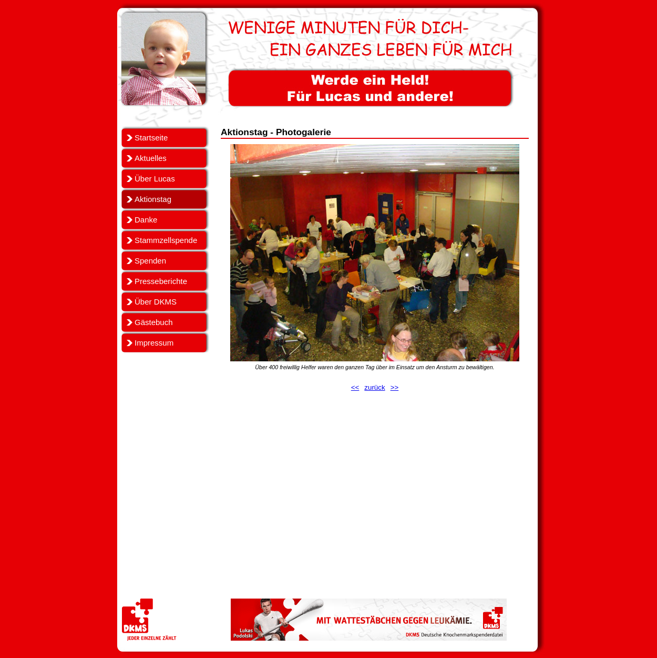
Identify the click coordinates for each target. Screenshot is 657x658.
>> (395, 387)
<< (355, 387)
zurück (374, 387)
